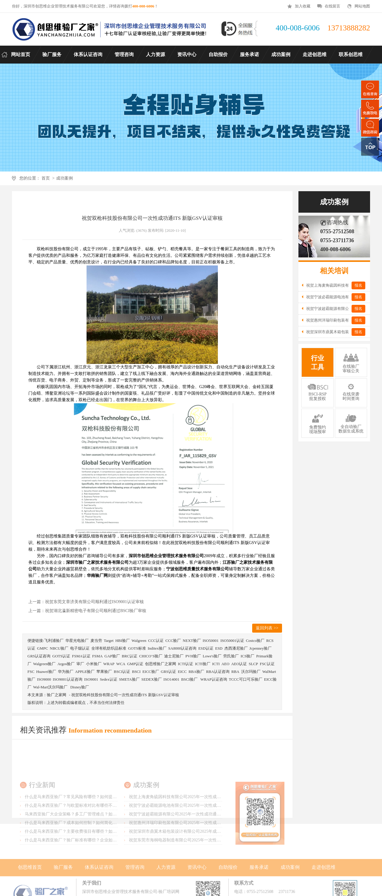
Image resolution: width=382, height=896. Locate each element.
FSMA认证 (81, 656)
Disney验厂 (79, 687)
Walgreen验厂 (44, 664)
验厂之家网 (56, 695)
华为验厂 (65, 671)
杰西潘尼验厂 (236, 648)
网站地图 (362, 6)
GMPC (42, 648)
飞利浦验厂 (54, 640)
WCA (120, 664)
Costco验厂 (255, 640)
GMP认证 (135, 664)
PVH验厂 (193, 656)
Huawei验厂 (46, 671)
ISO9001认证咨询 (67, 679)
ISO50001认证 (232, 640)
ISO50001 (210, 640)
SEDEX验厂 (151, 679)
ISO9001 (91, 679)
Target (109, 640)
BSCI (136, 671)
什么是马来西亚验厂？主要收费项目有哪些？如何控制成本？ (81, 857)
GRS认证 (168, 671)
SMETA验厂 (129, 679)
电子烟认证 (80, 648)
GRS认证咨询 (38, 656)
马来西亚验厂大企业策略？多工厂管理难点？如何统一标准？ (81, 839)
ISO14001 (171, 679)
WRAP (109, 664)
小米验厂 (93, 664)
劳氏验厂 (231, 656)
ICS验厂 (247, 656)
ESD (219, 648)
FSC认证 (267, 664)
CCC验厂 (173, 640)
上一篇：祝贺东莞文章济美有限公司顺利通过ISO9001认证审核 (86, 602)
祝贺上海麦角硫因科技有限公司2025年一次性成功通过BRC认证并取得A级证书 (201, 822)
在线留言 (332, 6)
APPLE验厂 (85, 671)
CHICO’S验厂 (150, 656)
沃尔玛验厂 (251, 671)
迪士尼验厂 (174, 656)
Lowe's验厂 (212, 656)
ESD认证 (205, 648)
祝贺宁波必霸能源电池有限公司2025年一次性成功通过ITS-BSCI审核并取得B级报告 (205, 831)
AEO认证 (239, 664)
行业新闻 (42, 810)
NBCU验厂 (59, 648)
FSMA (97, 656)
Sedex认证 (108, 679)
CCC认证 (156, 640)
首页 (45, 178)
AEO (225, 664)
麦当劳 (96, 640)
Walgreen (139, 640)
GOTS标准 (137, 648)
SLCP (253, 664)
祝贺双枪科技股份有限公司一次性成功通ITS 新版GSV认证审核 (125, 695)
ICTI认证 (185, 664)
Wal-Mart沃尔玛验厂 (50, 687)
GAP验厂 (112, 656)
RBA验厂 (196, 671)
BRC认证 (129, 656)
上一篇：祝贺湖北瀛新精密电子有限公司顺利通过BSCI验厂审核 (87, 610)
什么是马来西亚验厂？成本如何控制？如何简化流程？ (75, 848)
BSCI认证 (122, 671)
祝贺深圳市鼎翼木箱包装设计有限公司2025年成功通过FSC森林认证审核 (195, 857)
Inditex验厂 (157, 648)
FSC (30, 671)
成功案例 (64, 178)
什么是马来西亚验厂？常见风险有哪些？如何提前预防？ (77, 822)
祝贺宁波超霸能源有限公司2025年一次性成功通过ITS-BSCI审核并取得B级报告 (201, 839)
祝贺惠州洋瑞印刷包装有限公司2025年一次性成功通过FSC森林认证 (191, 848)
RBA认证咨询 (217, 671)
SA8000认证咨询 (182, 648)
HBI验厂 (122, 640)
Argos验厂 (66, 664)
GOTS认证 (61, 656)
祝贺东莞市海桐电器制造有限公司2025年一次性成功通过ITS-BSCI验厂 (194, 865)
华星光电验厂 (77, 640)
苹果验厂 (104, 671)
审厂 (80, 664)
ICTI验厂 (202, 664)
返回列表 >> (267, 628)
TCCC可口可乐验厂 (245, 679)
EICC (182, 671)
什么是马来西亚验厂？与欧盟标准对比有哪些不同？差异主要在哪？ (87, 831)
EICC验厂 (150, 671)
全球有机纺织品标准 (108, 648)
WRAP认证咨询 (213, 679)
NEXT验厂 (192, 640)
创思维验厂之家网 (160, 664)
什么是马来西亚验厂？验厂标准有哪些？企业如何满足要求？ (81, 865)
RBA (235, 671)
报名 (358, 285)
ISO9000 (44, 679)
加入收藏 (302, 6)
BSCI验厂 (189, 679)
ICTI (216, 664)
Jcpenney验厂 (260, 648)
